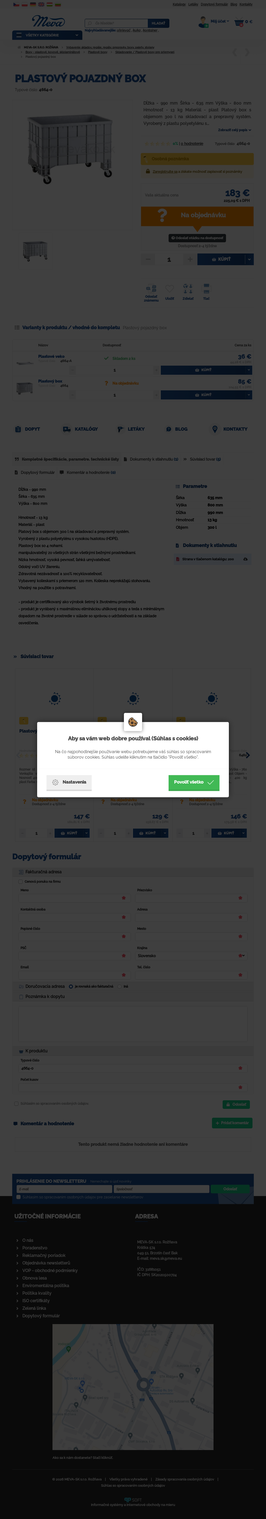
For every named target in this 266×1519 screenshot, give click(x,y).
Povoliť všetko (194, 782)
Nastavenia (69, 782)
